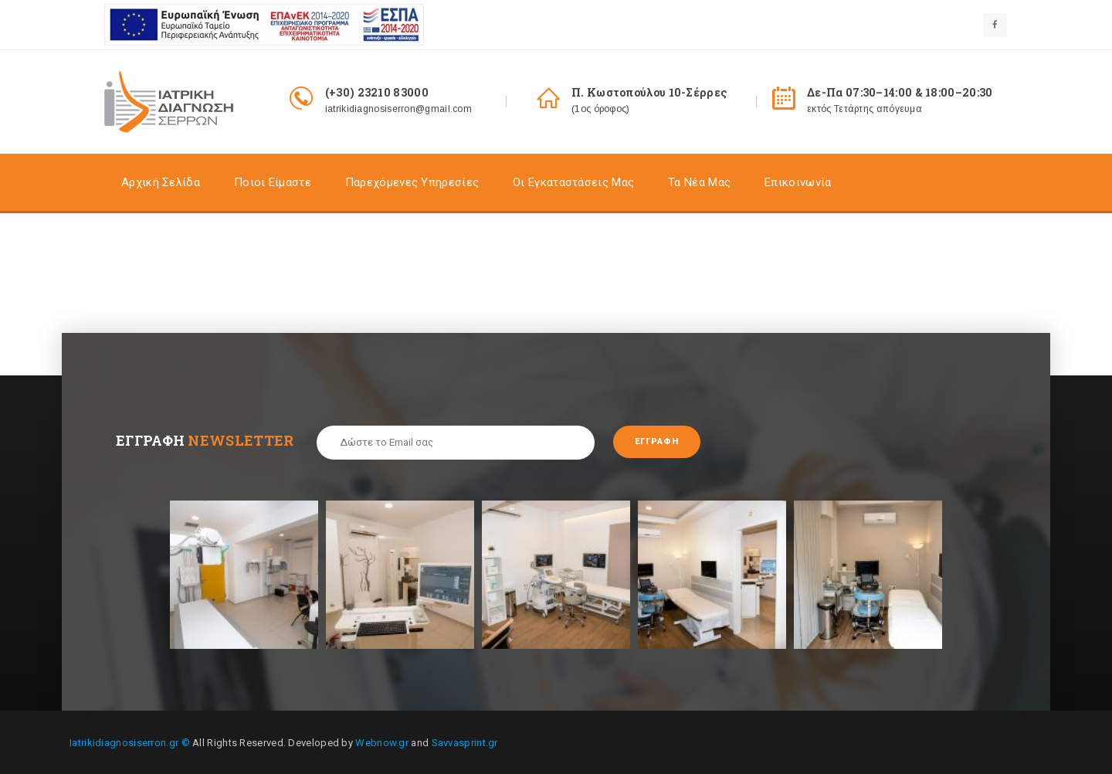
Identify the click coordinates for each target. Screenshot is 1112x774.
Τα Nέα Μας (699, 182)
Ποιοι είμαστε (272, 182)
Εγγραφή (663, 442)
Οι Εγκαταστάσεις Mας (573, 182)
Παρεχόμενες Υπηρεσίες (412, 182)
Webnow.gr (382, 741)
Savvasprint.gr (465, 741)
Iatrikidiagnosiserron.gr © (130, 741)
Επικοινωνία (797, 182)
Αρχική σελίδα (160, 182)
